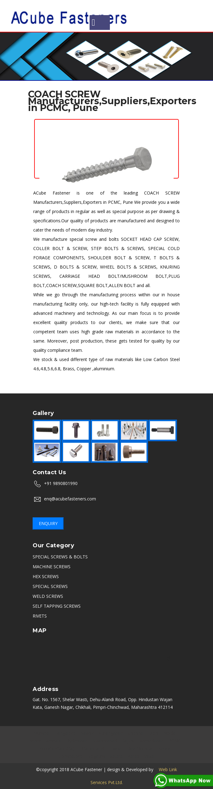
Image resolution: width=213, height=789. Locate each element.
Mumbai (42, 733)
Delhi (154, 733)
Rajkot (128, 741)
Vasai (149, 756)
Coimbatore (70, 756)
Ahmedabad (152, 741)
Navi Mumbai (140, 748)
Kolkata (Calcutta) (56, 748)
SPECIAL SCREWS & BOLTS (60, 557)
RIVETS (40, 616)
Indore (34, 741)
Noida (170, 733)
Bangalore (65, 733)
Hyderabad (77, 741)
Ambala (53, 741)
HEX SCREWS (46, 576)
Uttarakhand (91, 748)
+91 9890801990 (61, 483)
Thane (115, 748)
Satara (116, 756)
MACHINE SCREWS (51, 566)
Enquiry (48, 523)
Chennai (136, 733)
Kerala (164, 748)
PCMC (175, 741)
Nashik (87, 733)
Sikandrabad (105, 741)
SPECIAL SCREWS (50, 586)
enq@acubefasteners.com (70, 499)
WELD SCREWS (48, 596)
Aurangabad (111, 733)
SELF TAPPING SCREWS (57, 606)
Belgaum (96, 756)
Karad (133, 756)
